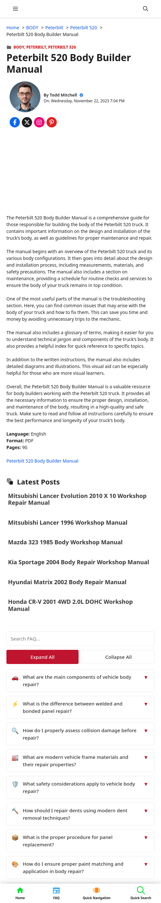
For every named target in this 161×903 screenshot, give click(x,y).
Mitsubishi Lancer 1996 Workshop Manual (67, 522)
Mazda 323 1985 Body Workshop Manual (65, 542)
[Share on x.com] (27, 122)
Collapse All (118, 657)
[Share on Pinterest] (52, 122)
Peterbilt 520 (62, 47)
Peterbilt (36, 47)
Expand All (42, 657)
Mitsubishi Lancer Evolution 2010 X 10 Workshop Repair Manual (77, 499)
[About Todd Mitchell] (25, 97)
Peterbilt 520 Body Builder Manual (42, 461)
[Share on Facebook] (15, 122)
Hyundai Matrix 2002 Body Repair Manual (67, 582)
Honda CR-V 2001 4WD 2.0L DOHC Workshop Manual (70, 605)
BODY (18, 47)
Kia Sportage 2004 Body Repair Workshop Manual (78, 562)
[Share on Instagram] (39, 122)
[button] (146, 9)
